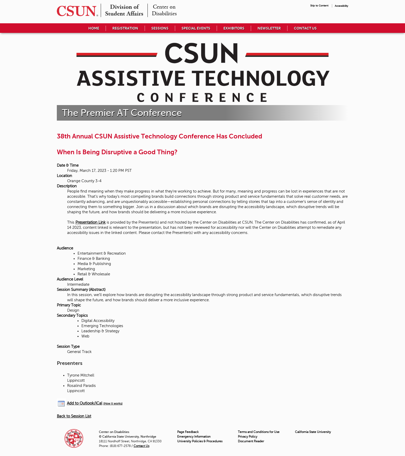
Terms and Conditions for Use (258, 432)
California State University (313, 432)
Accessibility (341, 5)
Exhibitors (233, 28)
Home (93, 28)
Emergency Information (194, 436)
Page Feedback (188, 432)
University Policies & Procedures (199, 441)
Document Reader (251, 441)
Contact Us (305, 28)
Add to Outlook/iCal (84, 403)
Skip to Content (319, 5)
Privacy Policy (247, 436)
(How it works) (112, 403)
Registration (125, 28)
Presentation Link (90, 222)
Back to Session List (74, 416)
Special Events (196, 28)
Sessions (159, 28)
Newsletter (269, 28)
